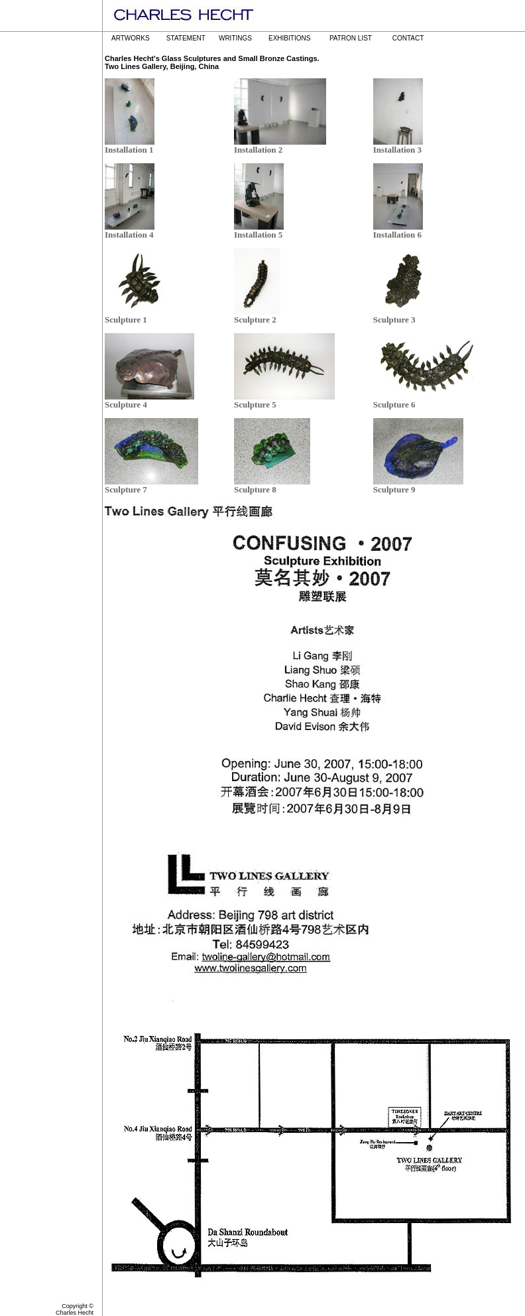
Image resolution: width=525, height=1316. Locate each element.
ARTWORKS (130, 38)
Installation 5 (258, 235)
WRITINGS (235, 38)
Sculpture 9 (394, 489)
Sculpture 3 (394, 320)
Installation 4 (129, 235)
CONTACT (408, 38)
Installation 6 (397, 235)
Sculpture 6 (394, 404)
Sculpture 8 (255, 489)
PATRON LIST (350, 38)
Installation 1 (129, 150)
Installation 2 (258, 150)
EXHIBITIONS (289, 38)
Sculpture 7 (126, 489)
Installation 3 (397, 150)
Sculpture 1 (126, 320)
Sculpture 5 (255, 404)
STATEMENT (185, 38)
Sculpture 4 (126, 404)
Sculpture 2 (255, 320)
